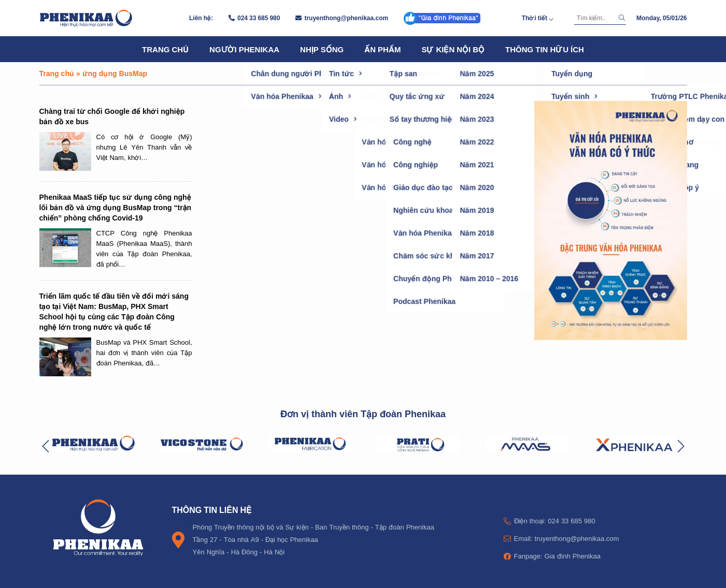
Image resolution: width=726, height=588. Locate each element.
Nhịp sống (322, 49)
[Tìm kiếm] (595, 18)
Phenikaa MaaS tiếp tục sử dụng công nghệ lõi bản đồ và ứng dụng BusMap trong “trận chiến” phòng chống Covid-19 (115, 207)
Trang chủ (165, 49)
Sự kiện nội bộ (453, 49)
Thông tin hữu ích (544, 49)
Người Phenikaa (244, 49)
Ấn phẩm (382, 49)
